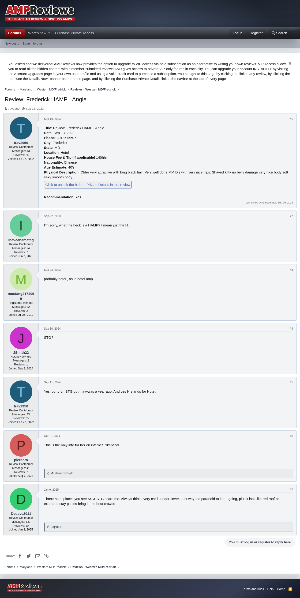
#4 (290, 328)
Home (281, 589)
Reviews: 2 (22, 310)
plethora (22, 460)
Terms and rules (253, 589)
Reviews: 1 (22, 364)
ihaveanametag (22, 240)
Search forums (33, 43)
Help (270, 589)
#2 (290, 216)
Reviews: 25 (22, 155)
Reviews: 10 (22, 525)
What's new (37, 33)
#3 (290, 269)
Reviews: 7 (22, 252)
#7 (290, 489)
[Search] (279, 33)
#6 (290, 436)
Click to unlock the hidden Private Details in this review (89, 185)
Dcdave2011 (22, 513)
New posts (12, 43)
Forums (14, 33)
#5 (290, 382)
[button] (49, 33)
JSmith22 (22, 352)
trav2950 (14, 108)
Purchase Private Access (74, 33)
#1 (290, 118)
